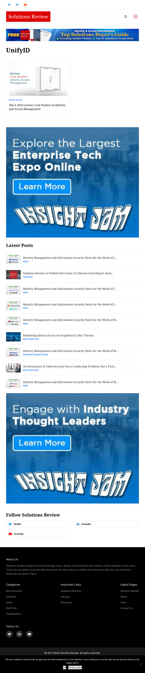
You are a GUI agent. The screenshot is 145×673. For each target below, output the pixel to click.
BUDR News (15, 100)
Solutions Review (129, 592)
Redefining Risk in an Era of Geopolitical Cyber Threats (58, 336)
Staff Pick (11, 609)
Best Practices (31, 340)
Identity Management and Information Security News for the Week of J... (70, 258)
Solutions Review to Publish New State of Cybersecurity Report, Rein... (68, 274)
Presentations (13, 615)
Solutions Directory (71, 592)
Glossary (65, 598)
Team (123, 603)
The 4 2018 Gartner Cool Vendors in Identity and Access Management (37, 107)
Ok (64, 667)
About (123, 598)
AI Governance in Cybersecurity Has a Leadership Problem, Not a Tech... (69, 368)
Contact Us (126, 609)
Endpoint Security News (35, 356)
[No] (140, 664)
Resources (66, 603)
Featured (28, 277)
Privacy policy (75, 667)
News (26, 262)
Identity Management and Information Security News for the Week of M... (70, 321)
